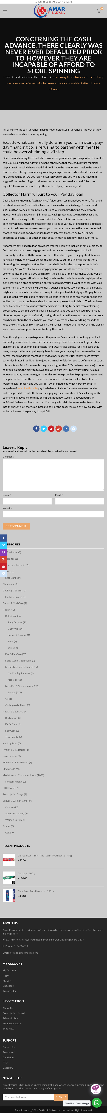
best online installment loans (31, 77)
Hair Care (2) (12, 730)
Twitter (43, 428)
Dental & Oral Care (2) (15, 603)
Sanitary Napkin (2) (15, 781)
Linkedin (66, 428)
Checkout (8, 985)
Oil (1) (8, 698)
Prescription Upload (14, 1013)
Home (7, 77)
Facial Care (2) (13, 724)
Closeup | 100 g (26, 873)
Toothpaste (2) (13, 736)
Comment (9, 456)
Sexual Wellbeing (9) (16, 813)
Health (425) (9, 609)
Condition (8, 1057)
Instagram (3, 552)
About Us (8, 1008)
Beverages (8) (10, 558)
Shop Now (8, 1028)
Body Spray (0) (13, 717)
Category (8, 1067)
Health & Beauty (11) (14, 711)
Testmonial (9, 1052)
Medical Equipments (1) (21, 673)
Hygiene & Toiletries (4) (16, 749)
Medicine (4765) (11, 768)
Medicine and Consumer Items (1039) (23, 775)
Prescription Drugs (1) (15, 794)
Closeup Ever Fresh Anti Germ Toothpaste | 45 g (45, 855)
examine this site (28, 388)
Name (7, 495)
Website (7, 508)
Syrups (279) (15, 692)
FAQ (5, 1062)
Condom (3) (11, 807)
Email (59, 495)
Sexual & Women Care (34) (17, 800)
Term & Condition (12, 1023)
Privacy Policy (10, 1018)
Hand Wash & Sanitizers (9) (20, 660)
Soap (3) (12, 641)
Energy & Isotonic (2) (17, 564)
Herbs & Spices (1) (15, 596)
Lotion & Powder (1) (19, 635)
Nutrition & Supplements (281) (22, 686)
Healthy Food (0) (12, 743)
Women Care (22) (15, 819)
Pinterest (51, 428)
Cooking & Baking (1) (14, 590)
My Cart (7, 980)
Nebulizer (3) (15, 679)
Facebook (36, 428)
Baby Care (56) (13, 615)
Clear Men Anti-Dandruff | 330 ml (36, 891)
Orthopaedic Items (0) (17, 705)
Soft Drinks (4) (13, 577)
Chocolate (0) (10, 584)
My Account (9, 970)
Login (6, 975)
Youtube (3, 566)
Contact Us (9, 1047)
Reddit (73, 428)
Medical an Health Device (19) (21, 666)
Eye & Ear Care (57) (15, 654)
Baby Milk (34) (15, 628)
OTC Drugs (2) (11, 787)
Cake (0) (9, 832)
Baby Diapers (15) (17, 622)
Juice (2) (9, 571)
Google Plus (58, 428)
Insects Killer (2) (12, 756)
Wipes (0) (13, 647)
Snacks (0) (8, 826)
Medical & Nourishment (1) (17, 762)
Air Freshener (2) (12, 552)
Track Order (9, 990)
